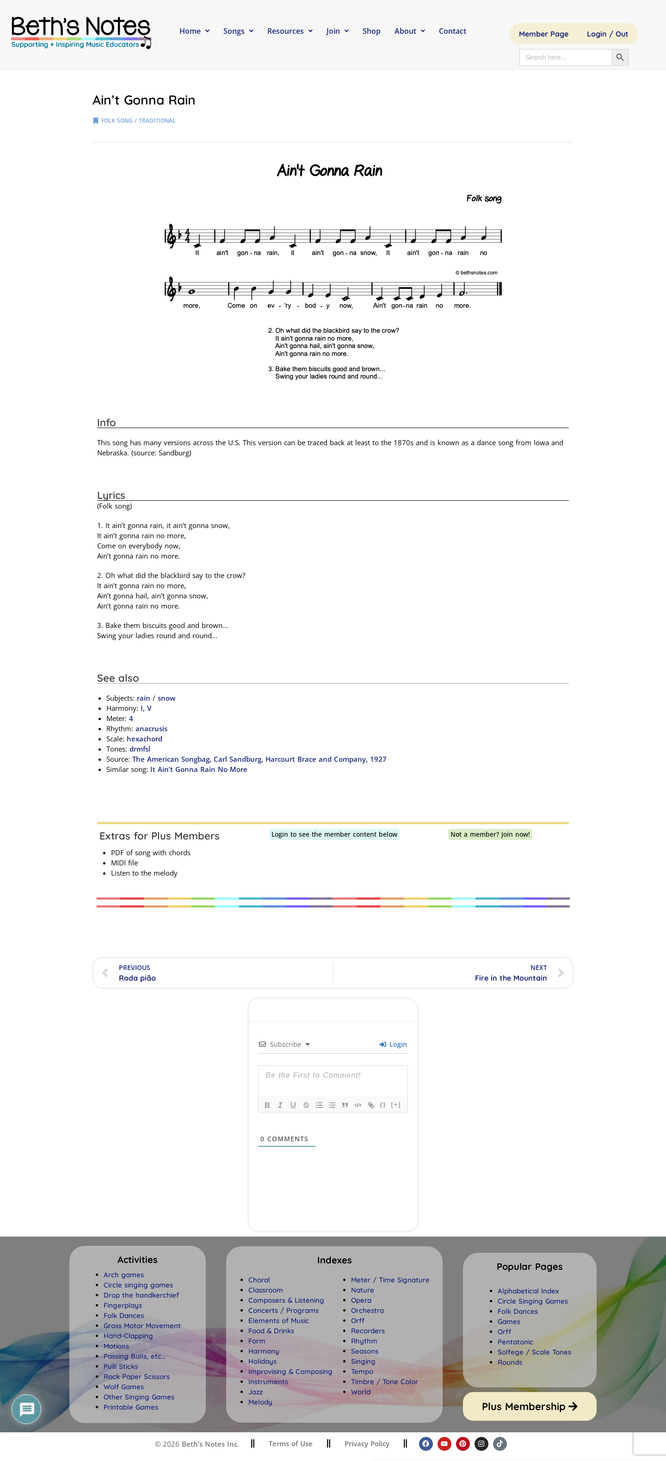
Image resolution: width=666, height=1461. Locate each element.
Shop (372, 31)
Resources (290, 31)
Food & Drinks (271, 1330)
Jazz (255, 1391)
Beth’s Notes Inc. (209, 1444)
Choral (259, 1279)
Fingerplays (123, 1305)
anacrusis (151, 728)
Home (194, 31)
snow (166, 698)
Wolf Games (124, 1386)
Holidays (262, 1361)
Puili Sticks (121, 1366)
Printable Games (131, 1407)
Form (256, 1341)
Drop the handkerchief (141, 1295)
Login (393, 1044)
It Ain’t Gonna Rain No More (198, 769)
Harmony (263, 1351)
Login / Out (608, 33)
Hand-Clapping (128, 1335)
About (410, 31)
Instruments (268, 1381)
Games (509, 1321)
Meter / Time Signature (390, 1279)
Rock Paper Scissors (137, 1376)
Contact (452, 31)
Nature (362, 1290)
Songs (238, 31)
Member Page (543, 33)
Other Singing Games (139, 1397)
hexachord (144, 738)
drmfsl (140, 748)
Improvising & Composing (290, 1371)
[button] (334, 1260)
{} (383, 1104)
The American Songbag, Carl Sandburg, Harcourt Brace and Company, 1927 (259, 759)
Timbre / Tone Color (384, 1381)
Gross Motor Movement (142, 1325)
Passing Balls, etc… (135, 1356)
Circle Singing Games (533, 1301)
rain (143, 698)
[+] (396, 1104)
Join (338, 31)
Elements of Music (278, 1320)
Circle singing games (138, 1285)
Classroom (265, 1290)
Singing (363, 1361)
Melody (260, 1402)
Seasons (364, 1351)
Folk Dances (124, 1315)
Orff (357, 1320)
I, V (146, 708)
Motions (116, 1346)
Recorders (368, 1330)
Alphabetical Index (528, 1291)
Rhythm (364, 1341)
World (360, 1391)
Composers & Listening (286, 1300)
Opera (361, 1300)
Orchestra (367, 1310)
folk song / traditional (138, 120)
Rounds (510, 1362)
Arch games (124, 1274)
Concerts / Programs (283, 1310)
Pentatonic (515, 1341)
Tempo (362, 1371)
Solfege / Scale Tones (534, 1352)
